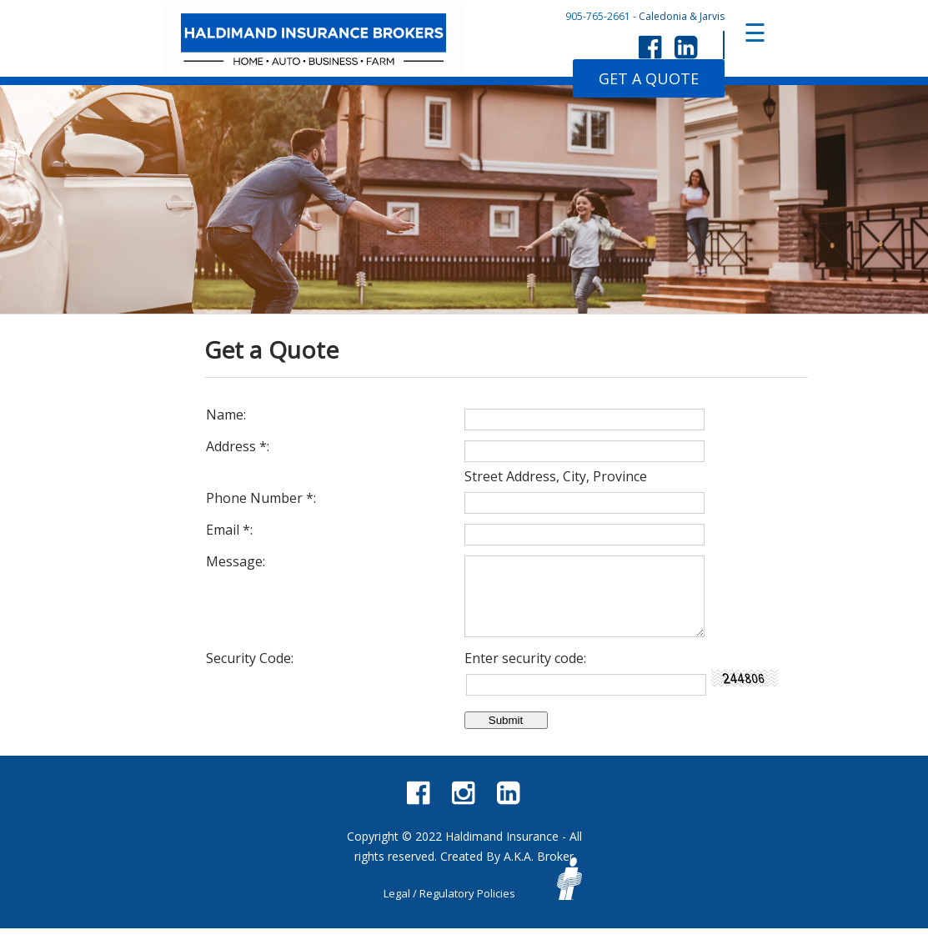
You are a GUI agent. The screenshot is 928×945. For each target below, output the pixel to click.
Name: (226, 414)
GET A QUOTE (649, 78)
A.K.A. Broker (539, 873)
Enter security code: (525, 675)
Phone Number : (261, 498)
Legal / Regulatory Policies (449, 909)
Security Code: (249, 675)
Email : (229, 529)
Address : (237, 446)
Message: (235, 561)
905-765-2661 (597, 16)
